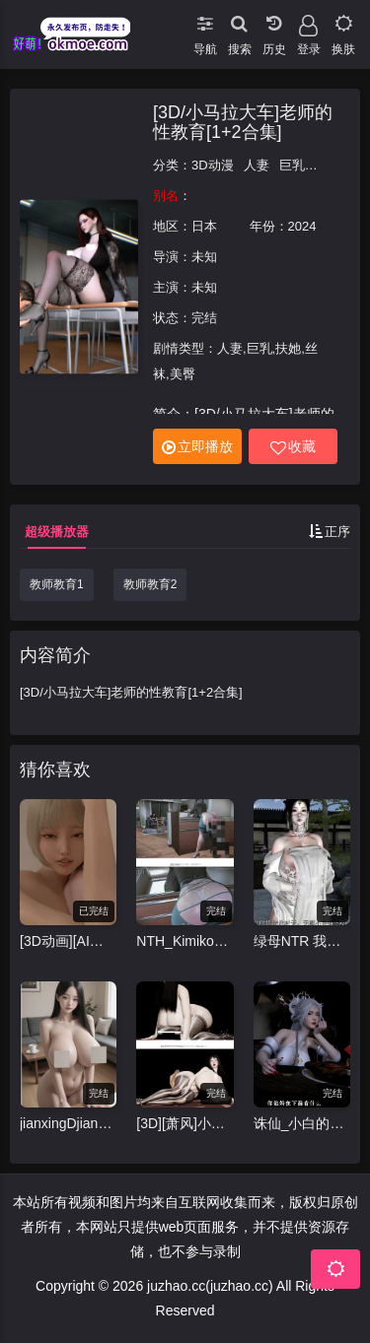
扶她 (327, 165)
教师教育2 (150, 584)
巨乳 (292, 165)
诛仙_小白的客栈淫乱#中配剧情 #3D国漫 (302, 1123)
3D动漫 (212, 165)
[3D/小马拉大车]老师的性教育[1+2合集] (243, 122)
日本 (204, 226)
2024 (302, 226)
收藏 (293, 446)
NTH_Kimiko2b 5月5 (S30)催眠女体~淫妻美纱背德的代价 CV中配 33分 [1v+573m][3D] (184, 941)
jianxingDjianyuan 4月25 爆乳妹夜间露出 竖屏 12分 (68, 1123)
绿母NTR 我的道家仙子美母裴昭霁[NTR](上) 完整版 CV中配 (302, 941)
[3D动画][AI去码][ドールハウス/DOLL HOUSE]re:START (68, 941)
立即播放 (197, 446)
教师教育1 (57, 584)
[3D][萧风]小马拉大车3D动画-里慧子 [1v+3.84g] (184, 1123)
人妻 (256, 165)
